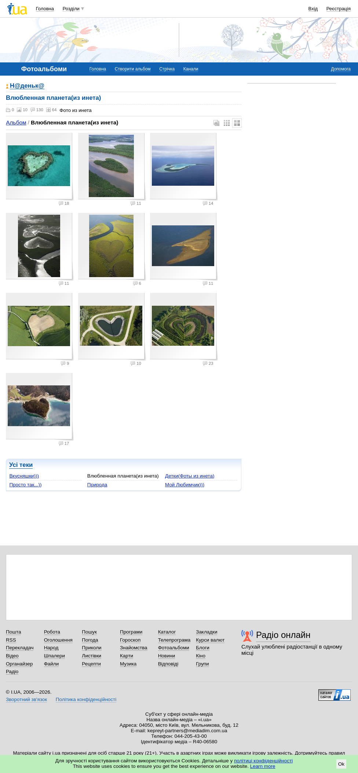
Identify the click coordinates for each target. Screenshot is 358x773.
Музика (128, 664)
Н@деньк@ (27, 86)
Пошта (13, 632)
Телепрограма (174, 640)
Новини (166, 655)
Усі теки (21, 464)
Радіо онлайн (283, 635)
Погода (90, 640)
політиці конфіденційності (263, 760)
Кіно (200, 655)
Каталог (167, 632)
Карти (126, 655)
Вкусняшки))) (24, 476)
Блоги (202, 647)
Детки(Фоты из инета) (189, 476)
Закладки (206, 632)
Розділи (71, 8)
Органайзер (19, 664)
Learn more (262, 766)
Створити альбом (133, 69)
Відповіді (168, 664)
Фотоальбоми (173, 647)
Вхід (313, 8)
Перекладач (19, 647)
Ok (341, 764)
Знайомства (133, 647)
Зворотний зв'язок (26, 699)
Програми (131, 632)
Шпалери (54, 655)
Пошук (89, 632)
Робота (52, 632)
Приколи (91, 647)
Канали (190, 69)
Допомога (341, 69)
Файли (51, 664)
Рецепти (91, 664)
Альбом (16, 122)
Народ (51, 647)
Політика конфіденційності (86, 699)
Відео (12, 655)
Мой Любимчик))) (184, 484)
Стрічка (167, 69)
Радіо (12, 671)
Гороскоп (130, 640)
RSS (11, 640)
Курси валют (210, 640)
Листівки (91, 655)
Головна (45, 8)
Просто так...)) (25, 484)
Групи (202, 664)
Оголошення (58, 640)
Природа (97, 484)
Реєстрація (338, 8)
